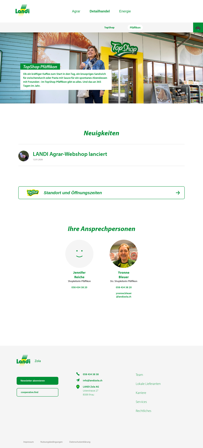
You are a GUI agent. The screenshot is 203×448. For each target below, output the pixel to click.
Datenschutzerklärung (79, 441)
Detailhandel (100, 11)
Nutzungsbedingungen (51, 441)
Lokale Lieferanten (148, 383)
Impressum (28, 441)
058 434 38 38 (91, 374)
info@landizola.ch (92, 380)
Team (139, 374)
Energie (125, 11)
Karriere (141, 393)
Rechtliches (143, 411)
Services (141, 402)
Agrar (76, 11)
